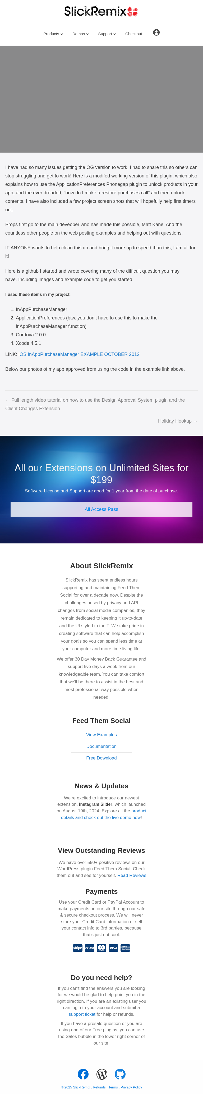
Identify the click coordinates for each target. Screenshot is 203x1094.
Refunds (99, 1087)
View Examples (101, 734)
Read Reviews (131, 875)
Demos (78, 33)
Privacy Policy (131, 1087)
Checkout (133, 33)
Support (105, 33)
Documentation (101, 746)
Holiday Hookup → (178, 421)
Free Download (101, 758)
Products (51, 33)
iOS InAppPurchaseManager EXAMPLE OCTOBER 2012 (79, 354)
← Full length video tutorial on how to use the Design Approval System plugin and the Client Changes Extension (95, 404)
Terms (113, 1087)
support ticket (82, 1014)
